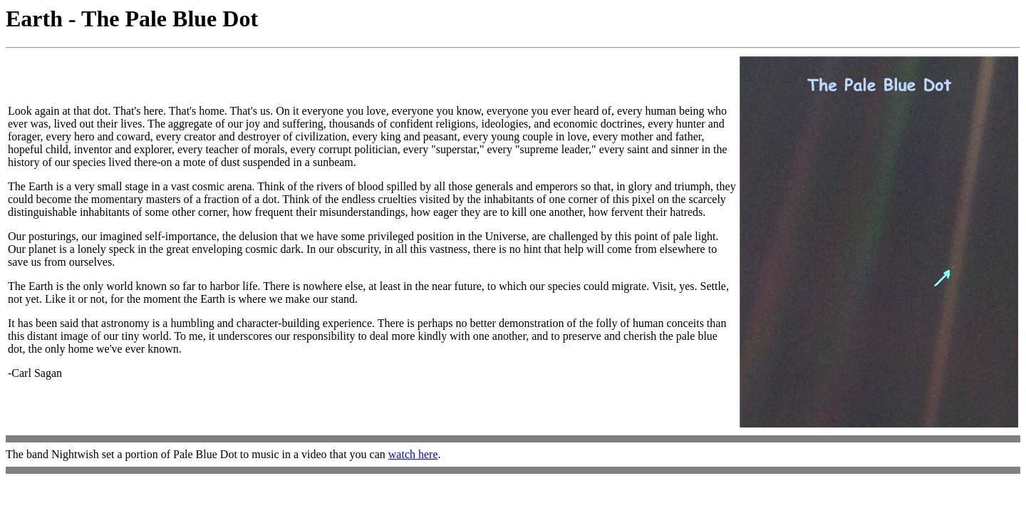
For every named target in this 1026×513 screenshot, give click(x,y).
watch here (413, 454)
